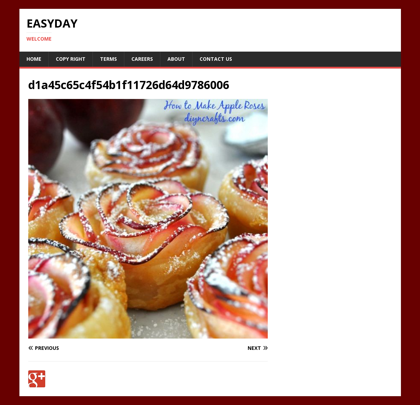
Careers (142, 58)
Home (33, 58)
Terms (108, 58)
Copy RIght (70, 58)
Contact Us (216, 58)
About (176, 58)
